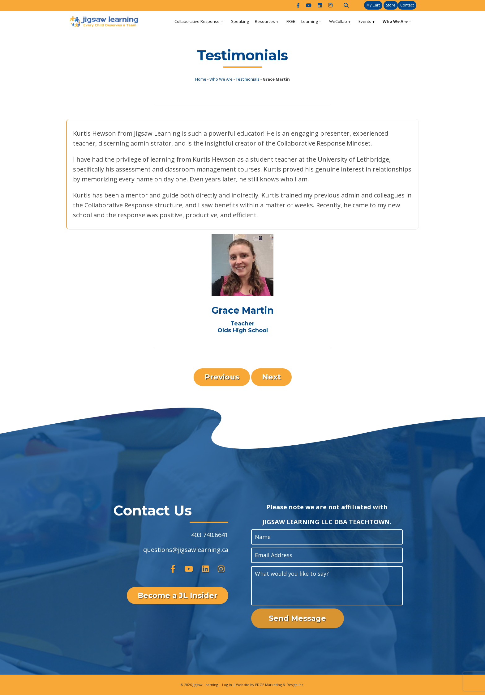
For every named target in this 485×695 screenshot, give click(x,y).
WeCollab (338, 21)
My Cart (373, 5)
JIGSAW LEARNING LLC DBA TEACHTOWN (326, 522)
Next (271, 376)
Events (364, 21)
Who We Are (395, 21)
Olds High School (242, 330)
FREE (290, 21)
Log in (227, 684)
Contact (407, 5)
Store (390, 5)
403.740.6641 (209, 535)
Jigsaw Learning (205, 684)
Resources (265, 21)
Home (200, 79)
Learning (309, 21)
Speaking (240, 21)
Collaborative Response (197, 21)
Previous (221, 376)
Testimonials (248, 79)
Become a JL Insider (177, 595)
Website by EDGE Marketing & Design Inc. (270, 684)
